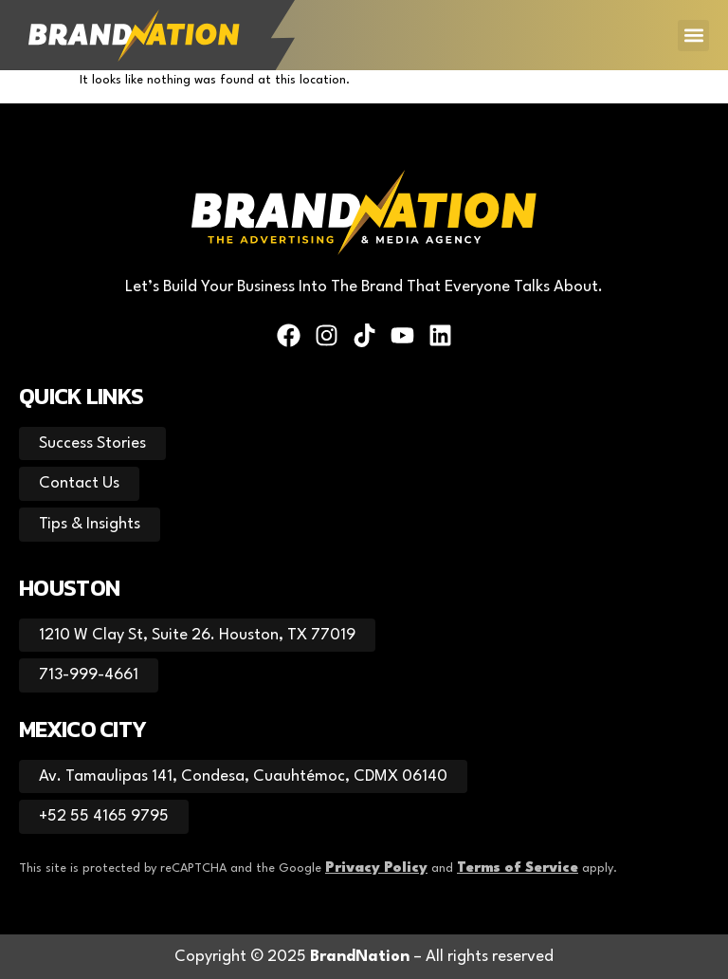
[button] (693, 35)
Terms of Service (517, 868)
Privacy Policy (376, 868)
